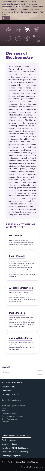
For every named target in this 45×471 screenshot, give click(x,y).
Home (4, 408)
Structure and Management (12, 416)
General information (9, 414)
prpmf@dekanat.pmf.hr (16, 406)
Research (5, 422)
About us (5, 411)
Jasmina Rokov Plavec (20, 338)
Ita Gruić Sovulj (17, 256)
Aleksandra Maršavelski (21, 288)
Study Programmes (9, 419)
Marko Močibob (17, 313)
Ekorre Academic (36, 467)
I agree (6, 18)
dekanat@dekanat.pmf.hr (11, 400)
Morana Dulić (15, 235)
